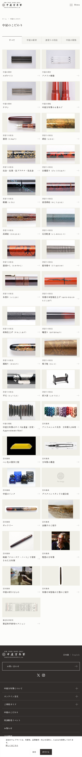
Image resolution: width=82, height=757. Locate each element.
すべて (12, 40)
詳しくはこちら (12, 745)
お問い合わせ (13, 666)
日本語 (66, 654)
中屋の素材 (32, 40)
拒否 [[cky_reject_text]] (34, 752)
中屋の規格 (71, 40)
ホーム (4, 19)
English (76, 654)
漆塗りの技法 (51, 40)
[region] (41, 746)
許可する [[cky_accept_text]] (45, 752)
